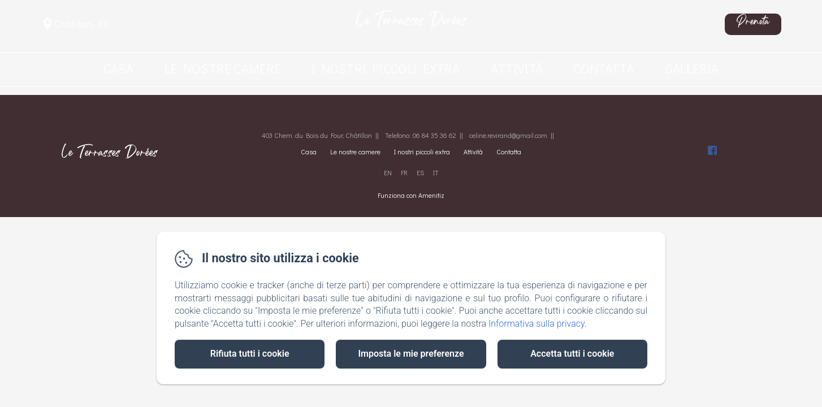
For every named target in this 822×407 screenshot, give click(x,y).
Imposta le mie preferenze (411, 353)
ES (420, 172)
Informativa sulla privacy (536, 323)
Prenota (753, 24)
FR (404, 172)
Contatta (603, 69)
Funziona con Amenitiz (411, 195)
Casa (118, 69)
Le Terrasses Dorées (411, 24)
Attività (517, 69)
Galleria (692, 69)
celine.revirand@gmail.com (508, 135)
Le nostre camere (223, 69)
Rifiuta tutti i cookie (249, 353)
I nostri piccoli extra (386, 69)
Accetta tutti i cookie (572, 353)
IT (436, 172)
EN (388, 172)
